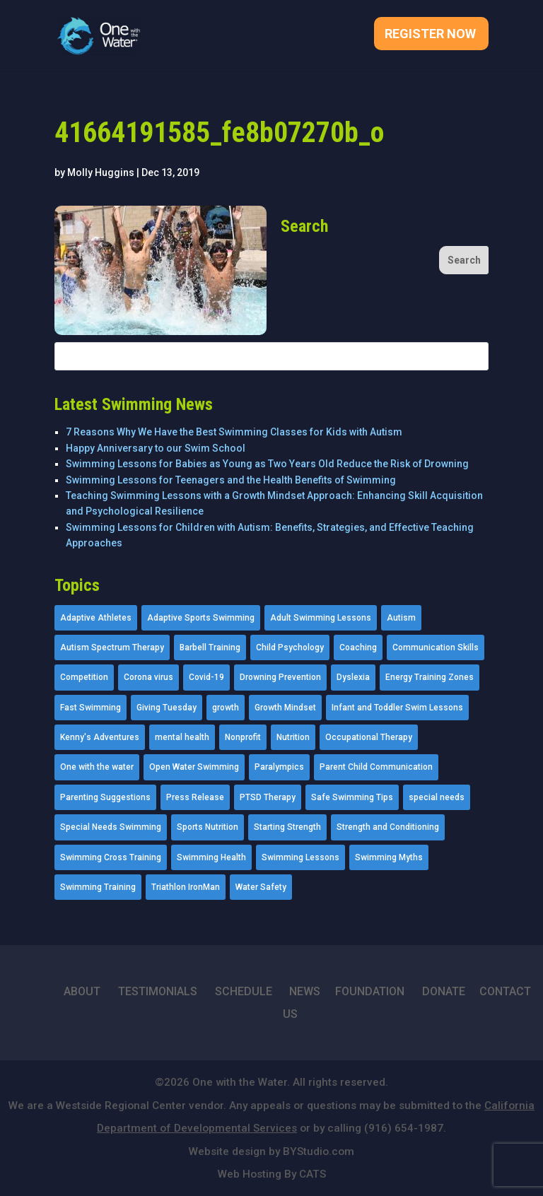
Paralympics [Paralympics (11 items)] (279, 767)
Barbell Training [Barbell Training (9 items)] (210, 647)
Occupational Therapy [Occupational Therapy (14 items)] (368, 737)
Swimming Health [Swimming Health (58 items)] (211, 857)
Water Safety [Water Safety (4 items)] (260, 887)
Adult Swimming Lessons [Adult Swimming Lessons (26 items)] (320, 618)
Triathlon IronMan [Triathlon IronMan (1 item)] (185, 887)
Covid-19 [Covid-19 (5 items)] (206, 677)
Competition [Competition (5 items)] (84, 677)
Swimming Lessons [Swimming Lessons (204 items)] (300, 857)
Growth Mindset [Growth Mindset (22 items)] (285, 708)
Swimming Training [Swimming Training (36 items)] (98, 887)
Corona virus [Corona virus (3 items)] (148, 677)
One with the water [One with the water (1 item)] (97, 767)
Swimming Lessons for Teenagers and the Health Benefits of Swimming (231, 480)
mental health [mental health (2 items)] (182, 737)
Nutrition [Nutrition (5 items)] (293, 737)
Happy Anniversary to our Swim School (155, 448)
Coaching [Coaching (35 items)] (358, 647)
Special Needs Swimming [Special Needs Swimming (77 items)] (110, 827)
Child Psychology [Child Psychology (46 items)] (290, 647)
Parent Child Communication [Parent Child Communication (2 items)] (376, 767)
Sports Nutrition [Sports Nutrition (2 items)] (207, 827)
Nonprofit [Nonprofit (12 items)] (243, 737)
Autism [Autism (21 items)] (401, 618)
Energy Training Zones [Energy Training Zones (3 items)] (429, 677)
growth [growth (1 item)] (225, 708)
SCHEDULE (243, 991)
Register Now (430, 35)
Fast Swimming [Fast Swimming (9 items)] (90, 708)
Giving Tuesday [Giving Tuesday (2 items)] (166, 708)
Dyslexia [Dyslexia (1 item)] (353, 677)
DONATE (443, 991)
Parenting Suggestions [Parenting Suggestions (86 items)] (105, 797)
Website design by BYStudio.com (271, 1151)
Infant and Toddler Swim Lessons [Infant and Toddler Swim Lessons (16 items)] (397, 708)
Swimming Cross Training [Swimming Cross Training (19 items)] (110, 857)
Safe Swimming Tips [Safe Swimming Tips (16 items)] (352, 797)
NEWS (304, 991)
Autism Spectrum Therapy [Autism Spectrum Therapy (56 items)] (112, 647)
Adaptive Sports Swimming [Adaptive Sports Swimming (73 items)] (201, 618)
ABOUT (82, 991)
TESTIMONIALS (157, 991)
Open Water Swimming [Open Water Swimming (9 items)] (194, 767)
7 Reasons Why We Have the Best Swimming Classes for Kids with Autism (234, 432)
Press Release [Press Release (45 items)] (195, 797)
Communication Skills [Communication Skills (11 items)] (435, 647)
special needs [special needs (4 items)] (437, 797)
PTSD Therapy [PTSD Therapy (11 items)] (268, 797)
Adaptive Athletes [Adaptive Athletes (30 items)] (96, 618)
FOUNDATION (369, 991)
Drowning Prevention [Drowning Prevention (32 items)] (280, 677)
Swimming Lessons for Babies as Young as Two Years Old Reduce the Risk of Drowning (267, 463)
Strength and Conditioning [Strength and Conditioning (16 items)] (388, 827)
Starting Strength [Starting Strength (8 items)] (287, 827)
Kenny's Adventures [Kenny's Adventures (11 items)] (99, 737)
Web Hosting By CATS (272, 1174)
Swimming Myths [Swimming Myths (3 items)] (389, 857)
